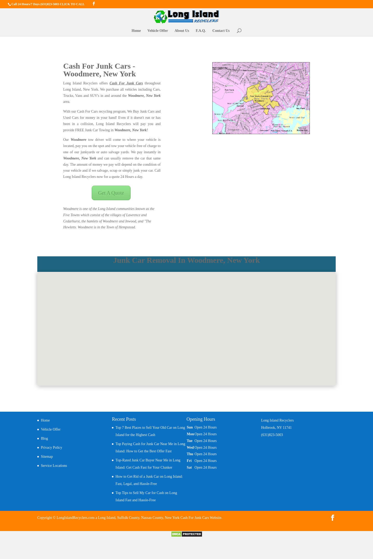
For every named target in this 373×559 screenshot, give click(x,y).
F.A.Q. (201, 31)
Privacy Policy (51, 447)
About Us (182, 31)
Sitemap (47, 457)
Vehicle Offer (157, 31)
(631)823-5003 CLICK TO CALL (62, 4)
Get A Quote (111, 193)
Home (136, 31)
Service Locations (54, 466)
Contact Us (221, 31)
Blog (44, 438)
